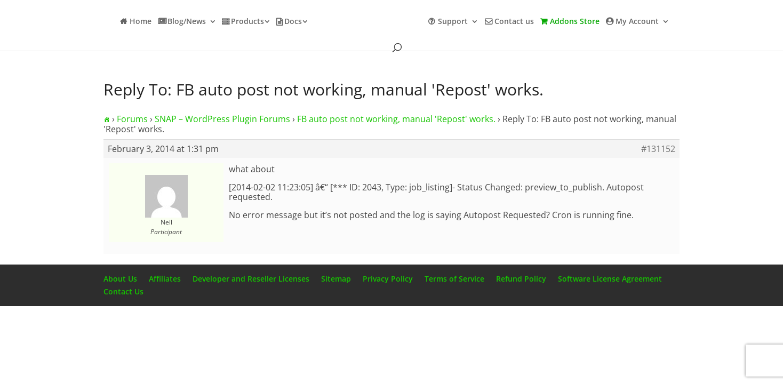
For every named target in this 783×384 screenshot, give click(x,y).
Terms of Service (454, 279)
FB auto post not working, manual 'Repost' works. (396, 119)
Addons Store (575, 22)
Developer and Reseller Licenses (251, 279)
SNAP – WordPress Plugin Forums (222, 119)
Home (140, 22)
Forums (132, 119)
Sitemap (336, 279)
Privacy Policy (388, 279)
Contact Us (123, 291)
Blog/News (186, 22)
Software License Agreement (610, 279)
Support (453, 22)
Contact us (514, 22)
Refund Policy (521, 279)
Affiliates (165, 279)
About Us (120, 279)
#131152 (658, 149)
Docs (293, 22)
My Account (637, 22)
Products (247, 22)
